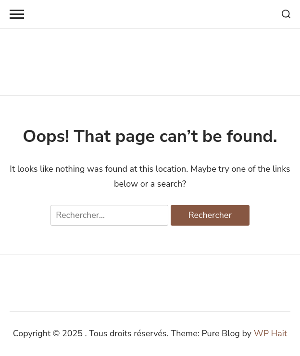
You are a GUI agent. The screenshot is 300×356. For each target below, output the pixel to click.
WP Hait (270, 333)
